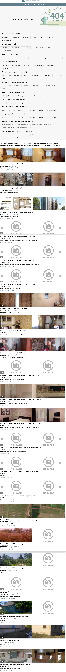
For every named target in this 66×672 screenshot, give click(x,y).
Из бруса (4, 78)
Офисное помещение (7, 124)
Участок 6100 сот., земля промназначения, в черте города (20, 520)
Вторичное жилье (37, 37)
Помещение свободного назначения (41, 124)
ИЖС (3, 96)
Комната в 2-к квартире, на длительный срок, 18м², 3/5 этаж (21, 375)
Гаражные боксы (30, 110)
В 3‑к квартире (44, 58)
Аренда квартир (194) (9, 44)
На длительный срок (38, 47)
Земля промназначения (24, 96)
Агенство (36, 96)
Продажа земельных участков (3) (14, 92)
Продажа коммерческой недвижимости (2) (18, 121)
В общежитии (5, 58)
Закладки (28, 4)
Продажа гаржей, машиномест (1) (14, 107)
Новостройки (49, 37)
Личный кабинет (39, 4)
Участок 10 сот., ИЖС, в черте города (13, 544)
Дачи (9, 75)
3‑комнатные (25, 37)
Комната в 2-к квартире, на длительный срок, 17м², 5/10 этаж (21, 423)
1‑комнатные (5, 37)
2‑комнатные (15, 37)
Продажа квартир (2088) (11, 34)
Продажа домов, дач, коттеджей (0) (15, 72)
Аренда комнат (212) (9, 61)
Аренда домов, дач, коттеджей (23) (15, 82)
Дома (3, 75)
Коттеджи (16, 75)
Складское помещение (8, 127)
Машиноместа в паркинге (16, 110)
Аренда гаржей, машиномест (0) (14, 114)
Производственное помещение (25, 127)
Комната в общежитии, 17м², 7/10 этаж (13, 308)
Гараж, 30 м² (4, 592)
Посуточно (50, 47)
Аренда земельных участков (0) (13, 99)
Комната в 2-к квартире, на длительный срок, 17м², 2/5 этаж (20, 399)
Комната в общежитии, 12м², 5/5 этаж (13, 353)
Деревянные (48, 75)
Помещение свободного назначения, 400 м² (15, 664)
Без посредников (6, 40)
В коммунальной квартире (19, 58)
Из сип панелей (59, 75)
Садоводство (11, 96)
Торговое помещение (22, 124)
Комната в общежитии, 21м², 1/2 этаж (13, 331)
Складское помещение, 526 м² (10, 640)
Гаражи (4, 110)
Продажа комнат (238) (10, 54)
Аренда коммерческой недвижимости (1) (17, 131)
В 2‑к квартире (33, 58)
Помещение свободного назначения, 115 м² (15, 616)
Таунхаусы (25, 75)
